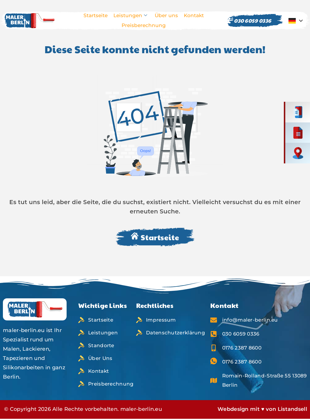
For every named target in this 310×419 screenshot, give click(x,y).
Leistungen (130, 15)
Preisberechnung (144, 25)
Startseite (95, 15)
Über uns (166, 15)
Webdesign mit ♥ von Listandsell (262, 409)
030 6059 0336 (249, 20)
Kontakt (194, 15)
